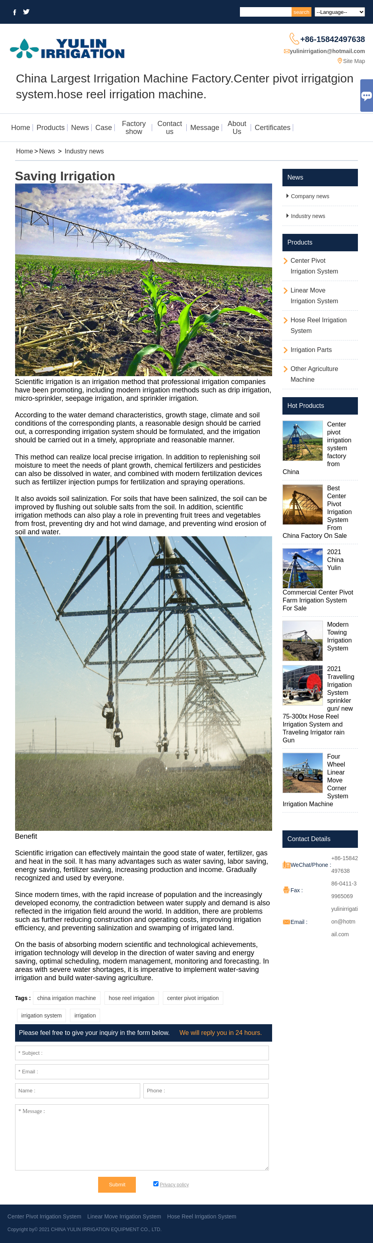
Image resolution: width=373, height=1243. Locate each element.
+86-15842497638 (332, 39)
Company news (306, 196)
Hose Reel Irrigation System (201, 1216)
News (80, 128)
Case (103, 128)
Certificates (272, 128)
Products (51, 128)
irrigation (85, 1015)
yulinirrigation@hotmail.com (327, 51)
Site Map (354, 61)
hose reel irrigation (132, 998)
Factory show (134, 128)
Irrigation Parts (311, 349)
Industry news (84, 151)
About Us (237, 128)
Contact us (169, 128)
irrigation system (41, 1015)
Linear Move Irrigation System (124, 1216)
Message (204, 128)
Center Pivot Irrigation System (44, 1216)
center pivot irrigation (193, 998)
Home (20, 128)
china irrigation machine (66, 998)
